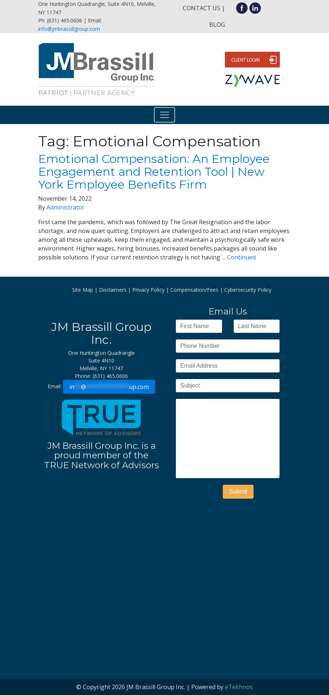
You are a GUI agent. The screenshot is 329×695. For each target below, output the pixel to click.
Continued (241, 257)
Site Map (82, 289)
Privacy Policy (148, 289)
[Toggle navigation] (164, 115)
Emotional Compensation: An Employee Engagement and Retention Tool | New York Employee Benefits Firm (154, 172)
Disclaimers (112, 289)
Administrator (66, 207)
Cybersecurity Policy (247, 289)
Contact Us (201, 8)
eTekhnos (239, 687)
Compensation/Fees (194, 289)
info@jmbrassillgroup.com (69, 28)
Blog (217, 25)
